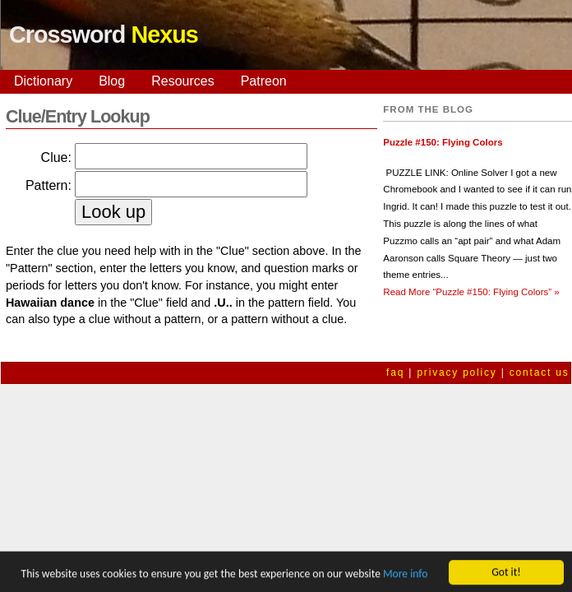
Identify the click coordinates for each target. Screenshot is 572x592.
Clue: (56, 157)
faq (395, 372)
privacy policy (456, 372)
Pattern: (48, 185)
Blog (112, 81)
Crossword (103, 34)
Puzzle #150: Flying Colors (442, 142)
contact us (540, 372)
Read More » (471, 292)
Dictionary (43, 81)
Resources (182, 81)
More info (405, 575)
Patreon (264, 81)
